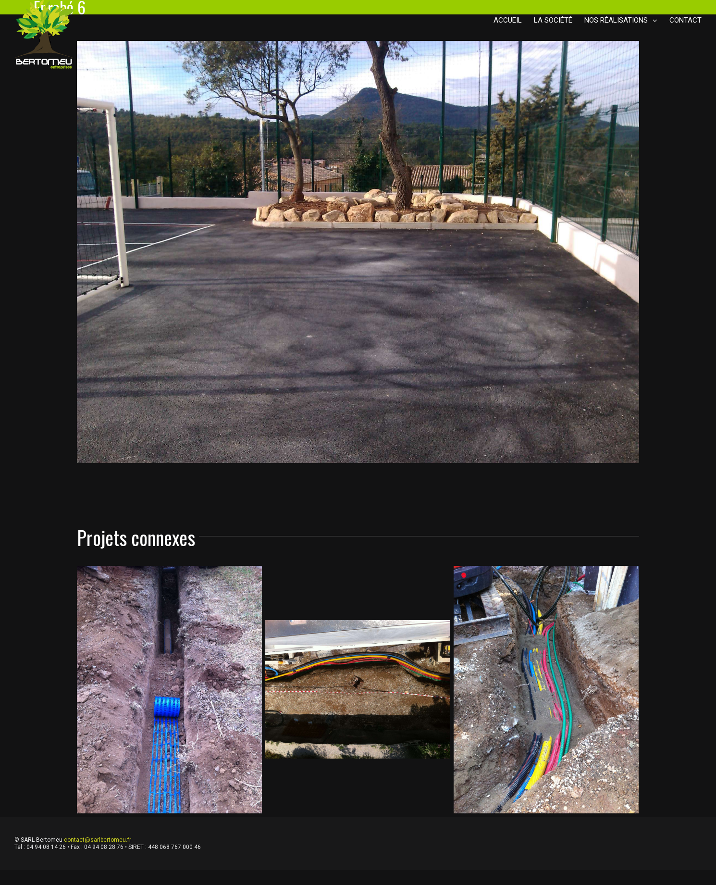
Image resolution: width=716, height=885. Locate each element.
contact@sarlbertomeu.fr (97, 839)
